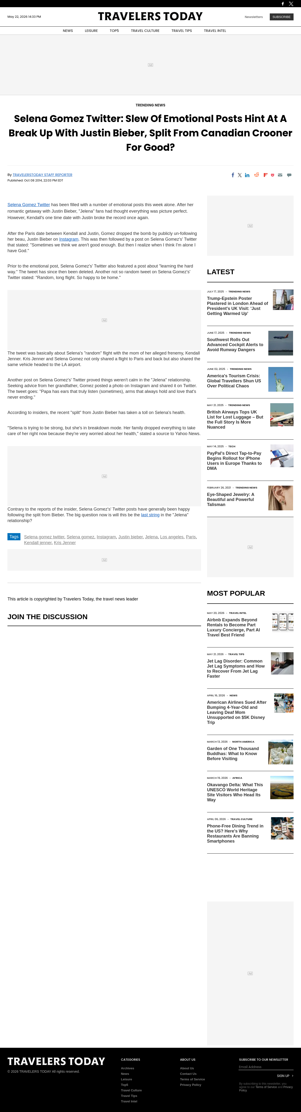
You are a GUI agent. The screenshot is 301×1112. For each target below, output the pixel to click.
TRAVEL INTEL (215, 30)
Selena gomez (80, 537)
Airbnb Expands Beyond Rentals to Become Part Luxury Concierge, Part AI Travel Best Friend (233, 627)
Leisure (126, 1079)
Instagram (68, 239)
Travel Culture (241, 819)
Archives (127, 1068)
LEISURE (91, 30)
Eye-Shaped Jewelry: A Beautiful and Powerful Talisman (230, 499)
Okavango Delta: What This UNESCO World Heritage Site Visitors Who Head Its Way (235, 792)
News (234, 695)
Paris (191, 537)
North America (243, 742)
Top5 (124, 1085)
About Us (187, 1068)
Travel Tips (236, 654)
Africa (237, 778)
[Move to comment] (289, 175)
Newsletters (254, 17)
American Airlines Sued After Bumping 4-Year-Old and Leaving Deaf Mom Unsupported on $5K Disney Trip (237, 712)
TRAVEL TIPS (182, 30)
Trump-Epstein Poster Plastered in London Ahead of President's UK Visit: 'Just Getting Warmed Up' (237, 306)
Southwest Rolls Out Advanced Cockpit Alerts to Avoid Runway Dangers (235, 344)
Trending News (151, 105)
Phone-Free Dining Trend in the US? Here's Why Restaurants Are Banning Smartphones (235, 834)
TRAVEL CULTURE (145, 30)
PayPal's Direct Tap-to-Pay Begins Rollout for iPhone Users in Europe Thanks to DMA (234, 461)
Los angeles (172, 537)
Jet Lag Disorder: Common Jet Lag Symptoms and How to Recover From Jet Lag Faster (236, 669)
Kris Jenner (65, 542)
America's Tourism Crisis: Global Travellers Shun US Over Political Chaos (234, 380)
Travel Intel (237, 613)
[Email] (280, 175)
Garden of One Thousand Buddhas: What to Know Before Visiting (233, 753)
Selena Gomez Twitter (28, 204)
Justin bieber (130, 537)
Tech (231, 446)
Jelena (151, 537)
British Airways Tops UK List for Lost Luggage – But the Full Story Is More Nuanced (235, 420)
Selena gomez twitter (44, 537)
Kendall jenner (37, 542)
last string (150, 514)
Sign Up (283, 1076)
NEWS (68, 30)
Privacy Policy (190, 1085)
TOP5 (114, 30)
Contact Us (188, 1074)
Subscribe (282, 17)
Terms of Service (192, 1079)
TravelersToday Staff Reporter (42, 174)
